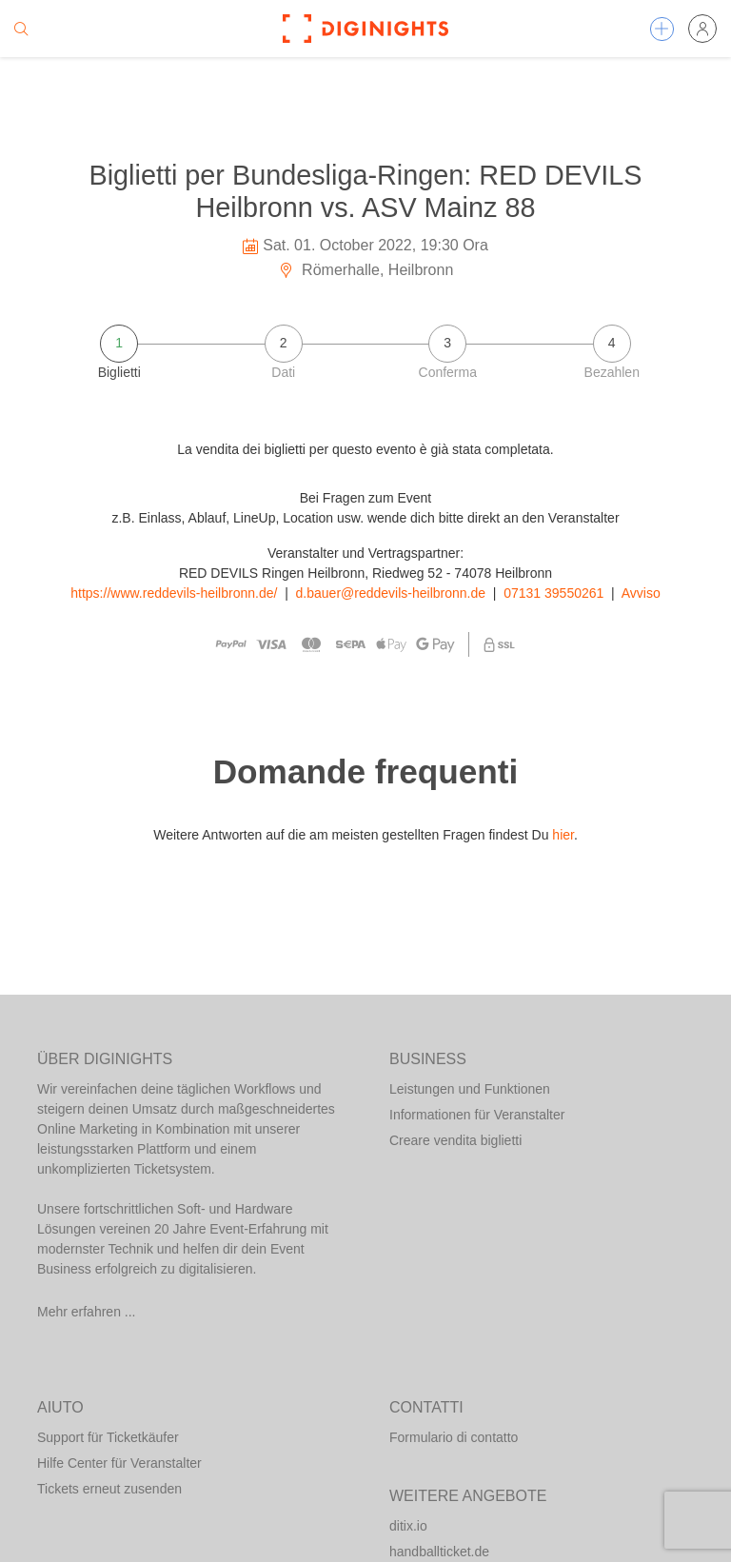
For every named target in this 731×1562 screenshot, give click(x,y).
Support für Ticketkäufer (108, 1437)
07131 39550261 (553, 593)
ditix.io (408, 1525)
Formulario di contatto (453, 1437)
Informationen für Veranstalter (476, 1114)
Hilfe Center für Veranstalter (119, 1463)
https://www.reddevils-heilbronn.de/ (173, 593)
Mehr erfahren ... (86, 1311)
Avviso (641, 593)
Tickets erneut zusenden (109, 1488)
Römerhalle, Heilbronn (366, 270)
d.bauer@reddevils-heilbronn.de (390, 593)
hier (563, 834)
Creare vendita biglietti (455, 1140)
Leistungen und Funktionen (469, 1089)
